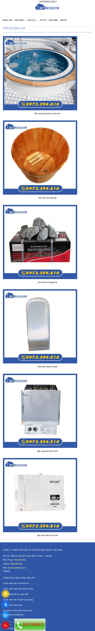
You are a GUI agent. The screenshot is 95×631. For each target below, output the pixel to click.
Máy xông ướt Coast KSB (47, 535)
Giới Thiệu (53, 20)
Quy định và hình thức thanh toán (17, 610)
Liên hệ (63, 20)
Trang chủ (7, 20)
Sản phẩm (18, 20)
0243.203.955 (20, 560)
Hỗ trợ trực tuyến (47, 2)
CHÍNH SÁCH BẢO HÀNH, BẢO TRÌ (19, 578)
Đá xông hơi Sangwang (47, 282)
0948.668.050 (16, 564)
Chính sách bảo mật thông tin (16, 583)
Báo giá (31, 20)
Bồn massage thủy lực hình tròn (47, 114)
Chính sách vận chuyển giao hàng (18, 600)
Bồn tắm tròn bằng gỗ (48, 198)
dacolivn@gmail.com (17, 568)
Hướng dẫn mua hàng (12, 605)
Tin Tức (43, 20)
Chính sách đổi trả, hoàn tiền (15, 594)
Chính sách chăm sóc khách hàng (18, 589)
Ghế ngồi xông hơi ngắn (48, 367)
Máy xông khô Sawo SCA (47, 451)
